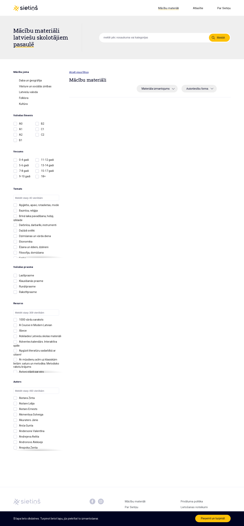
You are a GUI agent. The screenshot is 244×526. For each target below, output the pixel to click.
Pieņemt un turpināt (213, 518)
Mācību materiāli (168, 8)
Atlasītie (198, 8)
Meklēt (221, 38)
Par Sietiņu (224, 8)
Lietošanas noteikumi (194, 508)
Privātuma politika (192, 502)
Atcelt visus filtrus (79, 72)
